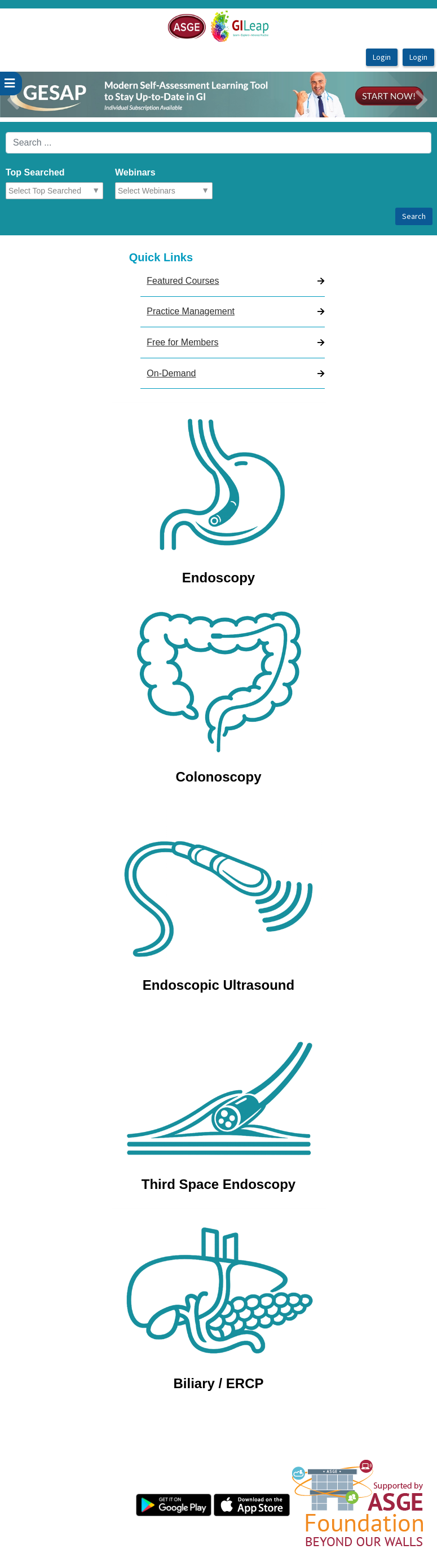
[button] (32, 94)
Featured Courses (183, 281)
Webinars (135, 172)
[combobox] (57, 191)
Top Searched (35, 172)
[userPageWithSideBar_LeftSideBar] (11, 83)
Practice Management (191, 311)
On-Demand (171, 373)
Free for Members (182, 342)
